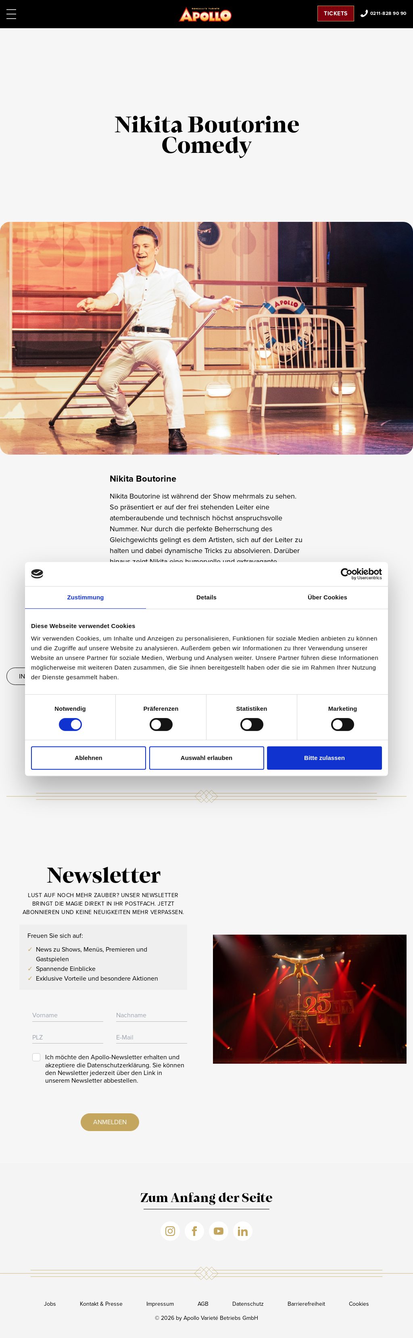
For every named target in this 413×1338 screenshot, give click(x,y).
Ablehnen (88, 757)
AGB (203, 1304)
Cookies (359, 1304)
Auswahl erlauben (206, 757)
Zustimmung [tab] (85, 597)
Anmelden (110, 1122)
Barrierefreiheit (306, 1304)
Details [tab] (206, 597)
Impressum (160, 1304)
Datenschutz (248, 1304)
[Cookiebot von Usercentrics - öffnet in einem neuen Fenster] (346, 574)
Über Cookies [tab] (327, 597)
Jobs (50, 1304)
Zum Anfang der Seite (206, 1198)
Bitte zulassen (324, 757)
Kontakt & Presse (101, 1304)
